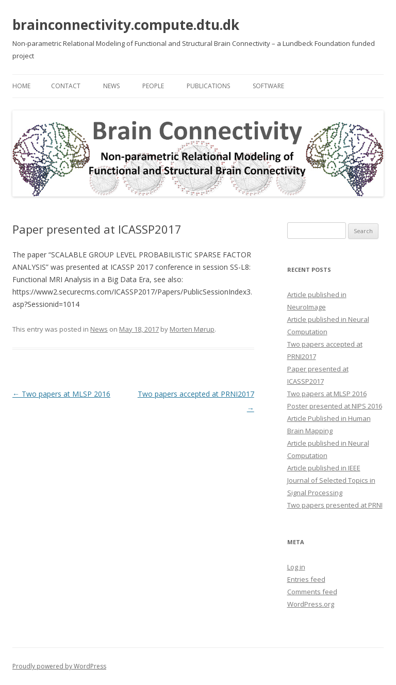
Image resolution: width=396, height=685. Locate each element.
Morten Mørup (192, 329)
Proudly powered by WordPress (59, 666)
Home (21, 85)
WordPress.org (310, 604)
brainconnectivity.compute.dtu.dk (125, 24)
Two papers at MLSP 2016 (61, 394)
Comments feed (312, 591)
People (153, 85)
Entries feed (306, 579)
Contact (65, 85)
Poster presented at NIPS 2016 (334, 406)
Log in (296, 567)
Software (268, 85)
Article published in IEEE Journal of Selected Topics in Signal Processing (331, 480)
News (111, 85)
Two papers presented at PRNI (335, 505)
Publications (208, 85)
